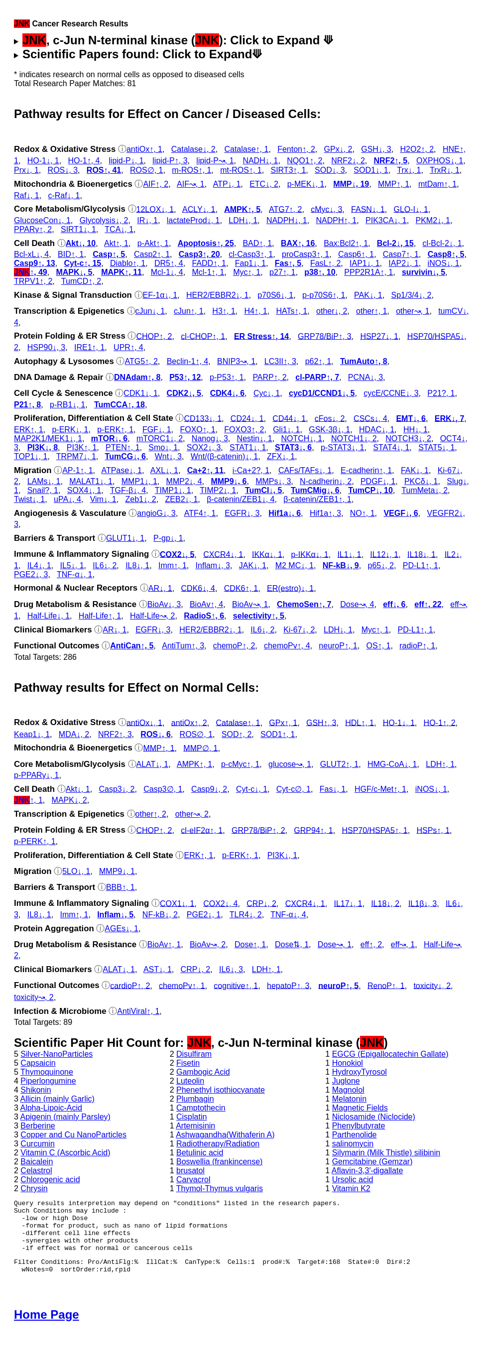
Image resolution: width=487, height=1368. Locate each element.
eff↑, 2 (371, 944)
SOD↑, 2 (236, 734)
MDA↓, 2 (74, 734)
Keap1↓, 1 (32, 734)
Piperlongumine (48, 1081)
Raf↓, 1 (26, 195)
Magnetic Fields (360, 1108)
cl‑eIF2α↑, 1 (202, 830)
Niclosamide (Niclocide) (373, 1117)
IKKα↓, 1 (267, 554)
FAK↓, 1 (415, 470)
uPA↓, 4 (67, 499)
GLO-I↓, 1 (410, 209)
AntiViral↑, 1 (138, 1011)
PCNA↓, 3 (365, 377)
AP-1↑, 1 (77, 470)
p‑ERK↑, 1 (115, 429)
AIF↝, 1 (191, 184)
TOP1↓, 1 (30, 456)
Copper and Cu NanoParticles (73, 1134)
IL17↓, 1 (348, 903)
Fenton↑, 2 (296, 149)
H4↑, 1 (255, 311)
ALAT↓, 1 (152, 764)
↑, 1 (28, 800)
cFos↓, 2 (330, 418)
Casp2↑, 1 (152, 254)
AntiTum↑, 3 (183, 645)
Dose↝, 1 (335, 944)
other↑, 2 (150, 814)
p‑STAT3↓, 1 (342, 447)
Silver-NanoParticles (56, 1054)
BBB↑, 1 (120, 887)
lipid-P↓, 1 (126, 160)
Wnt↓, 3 (168, 456)
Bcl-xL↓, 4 (31, 254)
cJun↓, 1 (150, 311)
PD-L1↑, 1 (420, 565)
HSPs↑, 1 (433, 830)
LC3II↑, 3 (280, 361)
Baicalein (36, 1161)
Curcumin (37, 1143)
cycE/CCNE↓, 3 (391, 393)
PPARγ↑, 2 (33, 229)
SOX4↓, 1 (84, 490)
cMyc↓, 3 (326, 209)
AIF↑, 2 (155, 184)
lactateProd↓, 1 (193, 220)
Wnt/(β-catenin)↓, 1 (224, 456)
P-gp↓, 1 (168, 538)
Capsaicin (37, 1063)
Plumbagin (195, 1099)
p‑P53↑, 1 (227, 377)
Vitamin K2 (351, 1188)
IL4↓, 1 (39, 565)
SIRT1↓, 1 (78, 229)
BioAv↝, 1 (250, 604)
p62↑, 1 (318, 361)
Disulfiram (194, 1054)
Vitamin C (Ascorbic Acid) (65, 1152)
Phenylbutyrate (358, 1125)
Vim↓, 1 (103, 499)
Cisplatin (191, 1117)
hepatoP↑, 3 (288, 985)
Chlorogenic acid (50, 1179)
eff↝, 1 (403, 944)
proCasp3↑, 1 (305, 254)
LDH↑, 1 (440, 764)
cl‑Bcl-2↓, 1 (442, 243)
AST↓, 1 (157, 969)
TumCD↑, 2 (81, 281)
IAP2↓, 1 (403, 263)
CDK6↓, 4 (198, 588)
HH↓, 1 (415, 429)
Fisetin (188, 1063)
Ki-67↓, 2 (299, 629)
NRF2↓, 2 (348, 160)
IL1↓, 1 (349, 554)
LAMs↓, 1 (44, 481)
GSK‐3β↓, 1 (329, 429)
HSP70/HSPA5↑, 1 (374, 830)
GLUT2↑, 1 (339, 764)
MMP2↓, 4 (184, 481)
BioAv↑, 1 (164, 944)
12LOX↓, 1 (155, 209)
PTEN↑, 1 (122, 447)
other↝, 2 (192, 814)
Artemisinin (195, 1125)
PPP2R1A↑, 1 (368, 272)
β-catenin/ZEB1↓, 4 (240, 499)
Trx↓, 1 (409, 170)
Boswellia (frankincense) (219, 1161)
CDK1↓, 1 (140, 393)
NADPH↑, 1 (336, 220)
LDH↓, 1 (243, 220)
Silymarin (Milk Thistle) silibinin (386, 1152)
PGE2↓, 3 (31, 574)
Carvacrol (193, 1179)
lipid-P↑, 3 (169, 160)
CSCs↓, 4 (370, 418)
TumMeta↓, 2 (424, 490)
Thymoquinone (46, 1072)
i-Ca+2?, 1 (251, 470)
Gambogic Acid (203, 1072)
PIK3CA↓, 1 (386, 220)
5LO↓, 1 (76, 871)
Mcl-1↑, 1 (208, 272)
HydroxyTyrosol (359, 1072)
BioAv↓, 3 (164, 604)
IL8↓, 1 (137, 565)
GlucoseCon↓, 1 (42, 220)
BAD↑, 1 (257, 243)
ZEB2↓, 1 (181, 499)
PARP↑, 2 (269, 377)
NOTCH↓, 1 (302, 438)
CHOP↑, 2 (154, 336)
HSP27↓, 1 (379, 336)
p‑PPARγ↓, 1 (36, 775)
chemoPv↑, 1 (182, 985)
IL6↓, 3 (231, 969)
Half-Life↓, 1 (48, 616)
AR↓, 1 (160, 588)
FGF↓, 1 (156, 429)
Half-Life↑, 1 (100, 616)
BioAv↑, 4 (206, 604)
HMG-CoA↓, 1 (392, 764)
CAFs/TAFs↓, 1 (305, 470)
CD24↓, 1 (247, 418)
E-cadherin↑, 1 (366, 470)
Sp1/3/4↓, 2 (411, 295)
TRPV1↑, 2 (33, 281)
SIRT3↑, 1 (288, 170)
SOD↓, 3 (330, 170)
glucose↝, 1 (289, 764)
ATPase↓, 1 (121, 470)
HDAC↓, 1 (376, 429)
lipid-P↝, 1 (215, 160)
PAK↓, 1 (368, 295)
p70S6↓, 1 (275, 295)
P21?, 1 (441, 393)
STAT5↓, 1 (436, 447)
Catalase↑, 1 (246, 149)
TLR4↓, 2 (246, 914)
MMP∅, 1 (200, 748)
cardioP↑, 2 (130, 985)
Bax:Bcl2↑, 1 (346, 243)
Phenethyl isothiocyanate (220, 1090)
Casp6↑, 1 (356, 254)
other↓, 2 (331, 311)
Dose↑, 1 (250, 944)
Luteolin (190, 1081)
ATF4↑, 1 (200, 513)
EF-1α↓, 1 (160, 295)
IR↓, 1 (147, 220)
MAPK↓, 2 (69, 800)
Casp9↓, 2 (209, 789)
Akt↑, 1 (116, 243)
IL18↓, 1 (421, 554)
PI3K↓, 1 (282, 855)
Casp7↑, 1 (401, 254)
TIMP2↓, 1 (218, 490)
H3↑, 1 (223, 311)
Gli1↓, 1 (286, 429)
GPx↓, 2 (338, 149)
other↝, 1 (412, 311)
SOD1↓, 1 (371, 170)
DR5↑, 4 (168, 263)
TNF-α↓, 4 (288, 914)
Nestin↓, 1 (254, 438)
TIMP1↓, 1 (173, 490)
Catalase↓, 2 (193, 149)
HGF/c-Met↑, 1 (380, 789)
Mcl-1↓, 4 (167, 272)
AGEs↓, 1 (121, 928)
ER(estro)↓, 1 (290, 588)
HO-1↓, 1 (43, 160)
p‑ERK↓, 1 (70, 429)
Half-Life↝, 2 (152, 616)
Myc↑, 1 (246, 272)
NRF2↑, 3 (115, 734)
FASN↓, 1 (368, 209)
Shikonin (35, 1090)
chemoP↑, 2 (234, 645)
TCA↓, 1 (119, 229)
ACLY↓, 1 (198, 209)
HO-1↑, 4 (84, 160)
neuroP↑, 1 (338, 645)
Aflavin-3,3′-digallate (367, 1170)
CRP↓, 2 (261, 903)
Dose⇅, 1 (292, 944)
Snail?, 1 (42, 490)
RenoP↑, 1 (386, 985)
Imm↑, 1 (172, 565)
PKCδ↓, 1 (421, 481)
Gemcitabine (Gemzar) (372, 1161)
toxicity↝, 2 (34, 997)
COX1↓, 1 (177, 903)
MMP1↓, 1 (139, 481)
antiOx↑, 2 (189, 722)
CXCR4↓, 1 (223, 554)
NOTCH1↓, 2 (354, 438)
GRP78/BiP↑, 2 (258, 830)
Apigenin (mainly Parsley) (65, 1117)
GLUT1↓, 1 (125, 538)
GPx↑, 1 (283, 722)
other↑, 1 (371, 311)
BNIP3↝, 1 (236, 361)
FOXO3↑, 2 (244, 429)
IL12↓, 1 (384, 554)
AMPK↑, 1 (194, 764)
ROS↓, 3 (63, 170)
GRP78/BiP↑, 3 (325, 336)
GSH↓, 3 (376, 149)
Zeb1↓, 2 (140, 499)
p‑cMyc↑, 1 (240, 764)
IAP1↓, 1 (364, 263)
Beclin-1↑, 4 (188, 361)
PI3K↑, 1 (82, 447)
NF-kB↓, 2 (160, 914)
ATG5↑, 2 (140, 361)
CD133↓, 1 (203, 418)
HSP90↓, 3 (46, 347)
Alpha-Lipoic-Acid (51, 1108)
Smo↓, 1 (163, 447)
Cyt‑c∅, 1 (293, 789)
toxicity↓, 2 (432, 985)
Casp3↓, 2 (116, 789)
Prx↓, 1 (26, 170)
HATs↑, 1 (291, 311)
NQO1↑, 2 (304, 160)
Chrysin (33, 1188)
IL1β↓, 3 (422, 903)
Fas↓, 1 (333, 789)
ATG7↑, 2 (285, 209)
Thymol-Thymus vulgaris (219, 1188)
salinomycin (353, 1143)
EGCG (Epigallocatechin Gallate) (390, 1054)
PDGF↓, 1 (378, 481)
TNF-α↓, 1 (74, 574)
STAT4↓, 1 (391, 447)
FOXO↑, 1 (197, 429)
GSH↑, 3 (321, 722)
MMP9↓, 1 (117, 871)
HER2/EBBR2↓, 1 (217, 295)
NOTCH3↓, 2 (408, 438)
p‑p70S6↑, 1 (323, 295)
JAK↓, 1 (252, 565)
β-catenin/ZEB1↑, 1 (317, 499)
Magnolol (348, 1090)
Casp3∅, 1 (162, 789)
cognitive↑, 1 (236, 985)
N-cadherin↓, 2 (326, 481)
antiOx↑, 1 (144, 149)
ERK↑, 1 (28, 429)
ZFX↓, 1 (281, 456)
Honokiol (347, 1063)
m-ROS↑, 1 (191, 170)
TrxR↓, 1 (445, 170)
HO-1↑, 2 (440, 722)
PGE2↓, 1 (204, 914)
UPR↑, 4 (128, 347)
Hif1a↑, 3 (325, 513)
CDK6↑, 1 (241, 588)
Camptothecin (201, 1108)
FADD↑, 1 (209, 263)
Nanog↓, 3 (210, 438)
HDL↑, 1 (359, 722)
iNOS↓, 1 (444, 263)
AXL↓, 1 (164, 470)
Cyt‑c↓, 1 (251, 789)
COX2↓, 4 (220, 903)
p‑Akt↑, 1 (153, 243)
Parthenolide (354, 1134)
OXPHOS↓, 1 (439, 160)
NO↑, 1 (362, 513)
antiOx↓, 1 (144, 722)
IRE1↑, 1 (89, 347)
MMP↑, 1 (393, 184)
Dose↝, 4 (357, 604)
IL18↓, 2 (385, 903)
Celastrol (36, 1170)
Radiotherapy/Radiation (217, 1143)
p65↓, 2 (380, 565)
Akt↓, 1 (78, 789)
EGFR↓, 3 (242, 513)
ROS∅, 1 (146, 170)
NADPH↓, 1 (286, 220)
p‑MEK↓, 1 (306, 184)
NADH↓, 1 (260, 160)
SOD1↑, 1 (277, 734)
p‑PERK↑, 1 (35, 841)
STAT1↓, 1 (248, 447)
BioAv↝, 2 (208, 944)
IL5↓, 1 (72, 565)
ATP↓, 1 (227, 184)
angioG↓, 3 (156, 513)
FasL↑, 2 (325, 263)
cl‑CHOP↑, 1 (203, 336)
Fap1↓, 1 (250, 263)
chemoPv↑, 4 (287, 645)
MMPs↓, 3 (273, 481)
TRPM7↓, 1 (76, 456)
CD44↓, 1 (289, 418)
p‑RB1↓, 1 (67, 404)
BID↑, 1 (71, 254)
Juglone (346, 1081)
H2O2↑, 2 (417, 149)
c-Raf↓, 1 (64, 195)
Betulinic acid (199, 1152)
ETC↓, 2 (263, 184)
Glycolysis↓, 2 (104, 220)
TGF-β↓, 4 (128, 490)
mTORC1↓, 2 (159, 438)
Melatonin (349, 1099)
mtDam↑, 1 (437, 184)
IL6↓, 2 (105, 565)
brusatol (190, 1170)
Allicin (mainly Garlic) (57, 1099)
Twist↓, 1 (29, 499)
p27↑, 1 (282, 272)
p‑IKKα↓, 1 (310, 554)
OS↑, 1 (378, 645)
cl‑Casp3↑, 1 (251, 254)
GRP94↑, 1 (313, 830)
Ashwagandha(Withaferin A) (225, 1134)
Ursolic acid (352, 1179)
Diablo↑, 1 (127, 263)
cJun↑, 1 (189, 311)
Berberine (37, 1125)
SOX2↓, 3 (204, 447)
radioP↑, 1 (417, 645)
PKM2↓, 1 (433, 220)
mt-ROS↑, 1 (241, 170)
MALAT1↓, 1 (91, 481)
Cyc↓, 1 (266, 393)
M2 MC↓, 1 (294, 565)
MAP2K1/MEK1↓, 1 (48, 438)
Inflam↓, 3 (213, 565)
